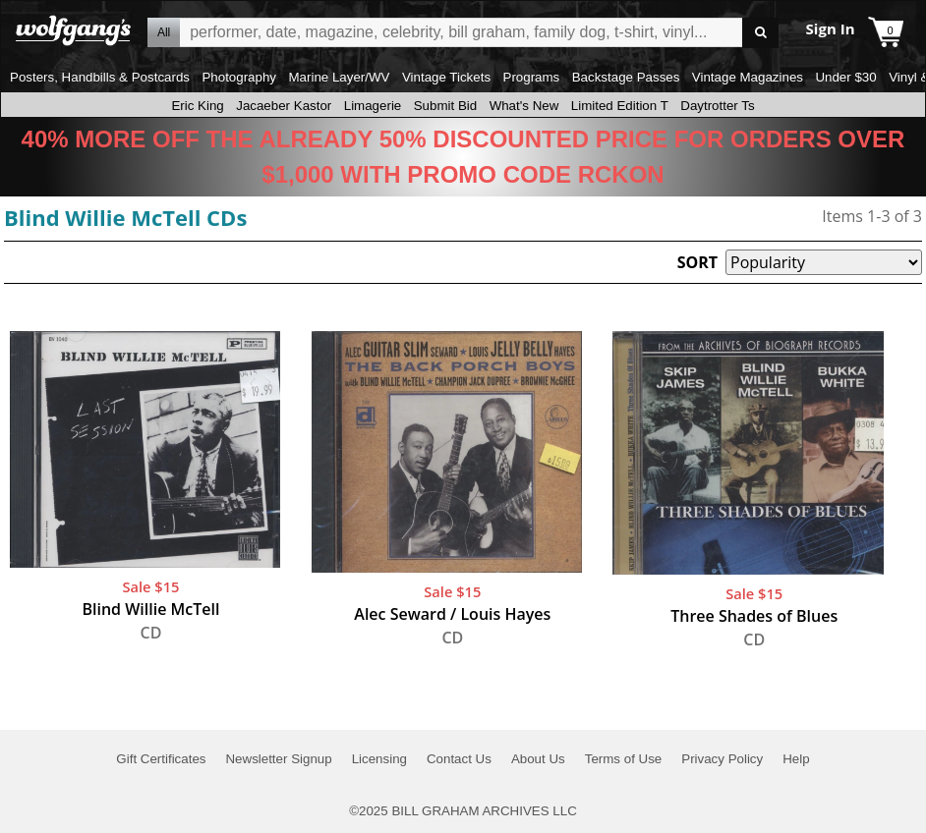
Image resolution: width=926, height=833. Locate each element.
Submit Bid (445, 105)
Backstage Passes (626, 77)
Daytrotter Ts (717, 105)
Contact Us (459, 758)
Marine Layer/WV (338, 77)
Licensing (379, 758)
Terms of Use (624, 758)
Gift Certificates (160, 758)
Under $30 (845, 77)
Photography (239, 77)
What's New (524, 105)
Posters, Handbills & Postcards (100, 77)
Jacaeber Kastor (283, 105)
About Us (538, 758)
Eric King (197, 105)
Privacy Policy (722, 758)
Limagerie (373, 105)
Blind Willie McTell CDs (125, 217)
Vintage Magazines (747, 77)
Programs (531, 77)
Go (760, 33)
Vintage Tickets (446, 77)
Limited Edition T (619, 105)
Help (795, 758)
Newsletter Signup (278, 758)
